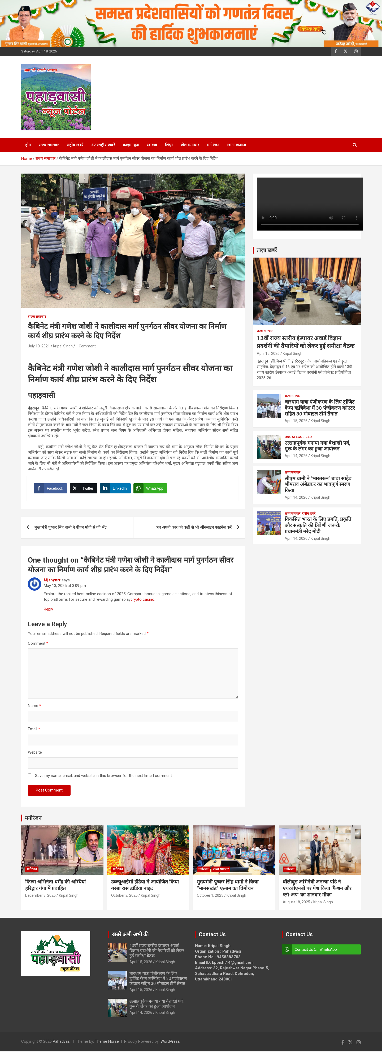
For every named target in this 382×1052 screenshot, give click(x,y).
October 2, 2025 (124, 896)
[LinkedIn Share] (116, 489)
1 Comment (86, 346)
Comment (38, 644)
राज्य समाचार (49, 145)
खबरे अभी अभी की (130, 935)
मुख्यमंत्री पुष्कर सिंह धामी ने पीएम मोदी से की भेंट (70, 528)
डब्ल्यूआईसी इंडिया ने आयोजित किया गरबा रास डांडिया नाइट (145, 886)
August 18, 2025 (296, 903)
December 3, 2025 (40, 896)
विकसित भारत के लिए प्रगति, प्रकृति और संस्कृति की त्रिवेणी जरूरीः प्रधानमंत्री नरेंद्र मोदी (318, 525)
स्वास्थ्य (152, 145)
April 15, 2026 (268, 353)
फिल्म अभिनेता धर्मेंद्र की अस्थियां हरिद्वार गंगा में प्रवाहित (55, 886)
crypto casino (142, 600)
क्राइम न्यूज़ (131, 145)
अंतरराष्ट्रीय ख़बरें (103, 145)
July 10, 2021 (39, 346)
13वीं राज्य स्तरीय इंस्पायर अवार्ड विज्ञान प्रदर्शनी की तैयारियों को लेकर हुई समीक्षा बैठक (156, 951)
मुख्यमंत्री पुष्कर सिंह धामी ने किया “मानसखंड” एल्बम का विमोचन (227, 886)
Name (34, 706)
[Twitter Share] (84, 489)
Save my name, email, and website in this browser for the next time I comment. (104, 776)
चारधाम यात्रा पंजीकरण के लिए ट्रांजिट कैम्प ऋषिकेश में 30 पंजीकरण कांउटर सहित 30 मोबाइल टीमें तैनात (320, 408)
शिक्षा (169, 145)
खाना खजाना (236, 145)
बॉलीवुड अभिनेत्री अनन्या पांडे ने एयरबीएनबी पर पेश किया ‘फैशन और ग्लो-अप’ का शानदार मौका (317, 889)
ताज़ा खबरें (267, 250)
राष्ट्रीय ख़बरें (75, 145)
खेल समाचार (190, 145)
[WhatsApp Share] (151, 489)
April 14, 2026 (296, 456)
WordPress (170, 1042)
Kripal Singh (63, 346)
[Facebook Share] (50, 489)
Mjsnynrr (52, 581)
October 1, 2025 (210, 896)
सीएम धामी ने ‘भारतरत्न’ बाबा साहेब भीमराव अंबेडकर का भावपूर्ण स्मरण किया (318, 484)
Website (35, 753)
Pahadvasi (62, 1042)
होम (28, 145)
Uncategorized (298, 437)
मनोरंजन (213, 145)
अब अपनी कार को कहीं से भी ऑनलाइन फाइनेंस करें (194, 528)
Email (34, 730)
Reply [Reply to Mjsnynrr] (48, 610)
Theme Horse (107, 1042)
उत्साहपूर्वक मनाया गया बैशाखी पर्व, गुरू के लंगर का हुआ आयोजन (317, 446)
